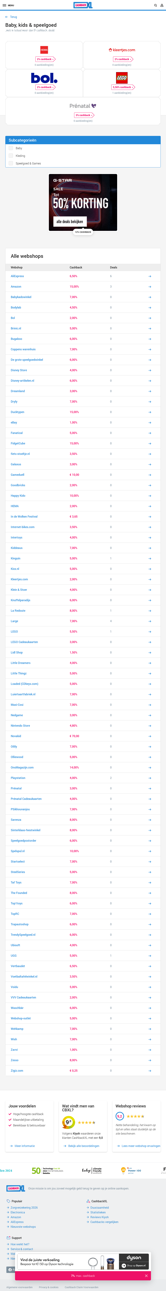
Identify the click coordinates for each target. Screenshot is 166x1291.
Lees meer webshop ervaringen (141, 1145)
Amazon (16, 1217)
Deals (113, 267)
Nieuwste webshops (23, 1226)
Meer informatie (25, 1145)
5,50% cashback (123, 87)
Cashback (76, 267)
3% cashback (84, 115)
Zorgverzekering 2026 (24, 1207)
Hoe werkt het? (20, 1244)
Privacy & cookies (48, 1287)
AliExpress (17, 1221)
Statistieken (98, 1212)
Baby (19, 148)
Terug (13, 16)
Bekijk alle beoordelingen (83, 1145)
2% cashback (45, 59)
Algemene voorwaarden (19, 1287)
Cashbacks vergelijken (104, 1221)
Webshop (16, 267)
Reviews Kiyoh (99, 1217)
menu (8, 5)
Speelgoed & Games (28, 163)
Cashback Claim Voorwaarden (81, 1287)
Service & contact (22, 1249)
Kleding (20, 156)
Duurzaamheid (99, 1207)
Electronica (18, 1212)
